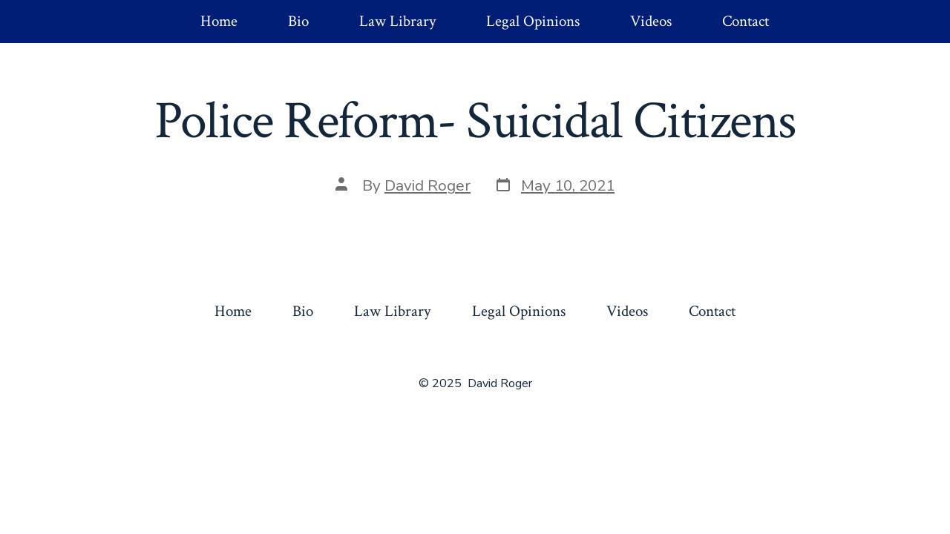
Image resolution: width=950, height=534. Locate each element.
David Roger (427, 185)
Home (219, 21)
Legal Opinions (533, 21)
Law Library (397, 21)
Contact (745, 21)
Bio (298, 21)
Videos (651, 21)
